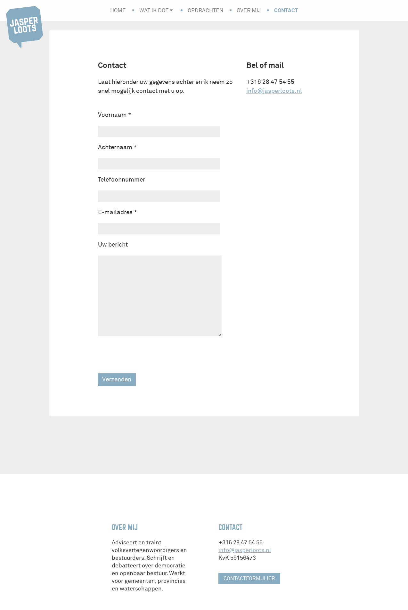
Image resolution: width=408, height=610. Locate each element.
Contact (286, 10)
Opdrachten (205, 10)
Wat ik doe (154, 10)
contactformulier (249, 578)
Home (118, 10)
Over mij (249, 10)
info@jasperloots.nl (274, 91)
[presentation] (146, 354)
